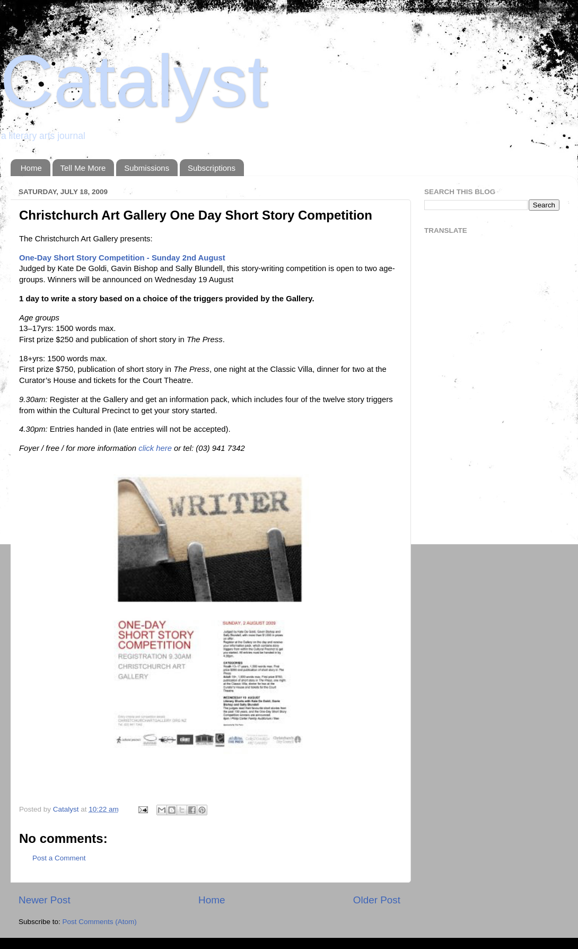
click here (155, 448)
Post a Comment (59, 858)
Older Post (376, 900)
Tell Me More (83, 167)
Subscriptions (211, 167)
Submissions (146, 167)
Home (31, 167)
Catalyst (134, 81)
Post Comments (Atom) (100, 922)
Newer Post (45, 900)
